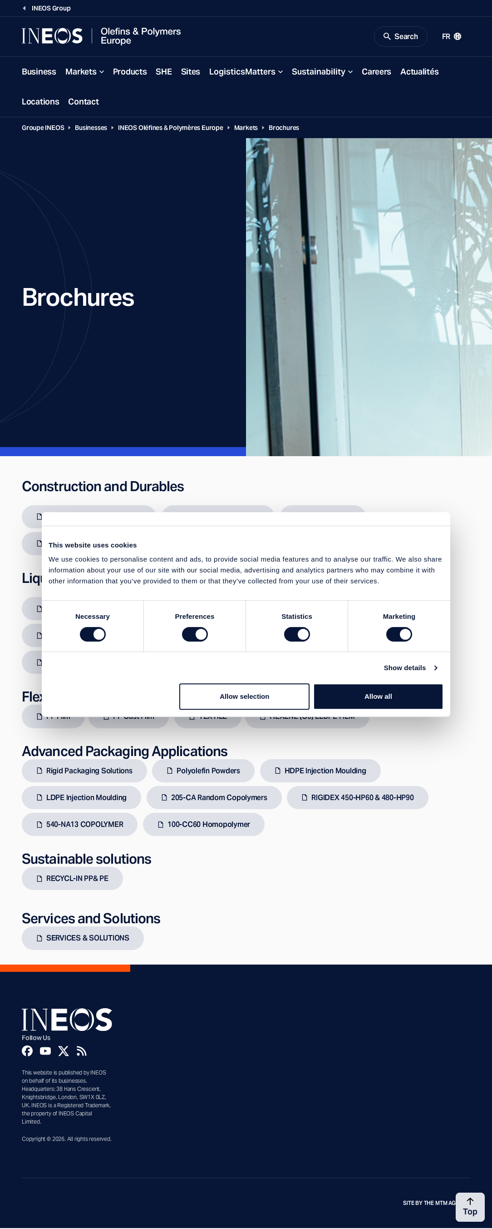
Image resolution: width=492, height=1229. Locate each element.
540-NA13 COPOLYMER (84, 825)
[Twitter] (63, 1051)
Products (130, 72)
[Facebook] (27, 1051)
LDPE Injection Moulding (86, 798)
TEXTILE (213, 717)
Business (39, 72)
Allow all (378, 696)
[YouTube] (45, 1051)
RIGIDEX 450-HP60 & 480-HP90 (362, 798)
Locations (40, 102)
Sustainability (318, 72)
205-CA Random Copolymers (219, 798)
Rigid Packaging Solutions (89, 771)
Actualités (419, 72)
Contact (83, 102)
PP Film (58, 717)
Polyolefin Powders (208, 771)
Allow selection (244, 696)
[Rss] (81, 1051)
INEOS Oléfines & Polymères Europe (170, 128)
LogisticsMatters (242, 72)
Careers (376, 72)
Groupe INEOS (43, 128)
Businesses (91, 128)
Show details (405, 668)
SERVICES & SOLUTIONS (87, 939)
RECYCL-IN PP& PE (77, 879)
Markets (81, 72)
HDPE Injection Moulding (325, 771)
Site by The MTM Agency (436, 1203)
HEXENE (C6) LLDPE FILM (312, 717)
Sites (191, 72)
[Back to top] (470, 1207)
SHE (164, 72)
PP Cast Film (133, 717)
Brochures (284, 128)
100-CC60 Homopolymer (208, 825)
